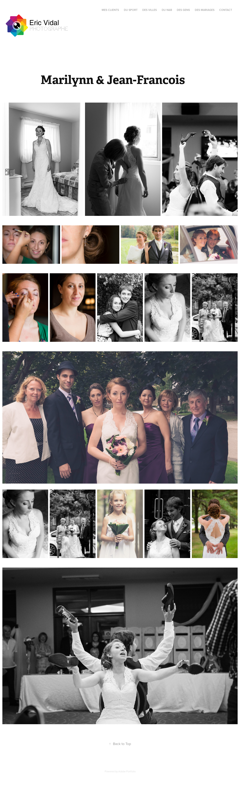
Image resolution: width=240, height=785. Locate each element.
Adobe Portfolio (127, 771)
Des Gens (183, 10)
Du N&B (167, 10)
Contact (225, 10)
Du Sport (131, 10)
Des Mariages (204, 10)
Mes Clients (110, 10)
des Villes (149, 10)
